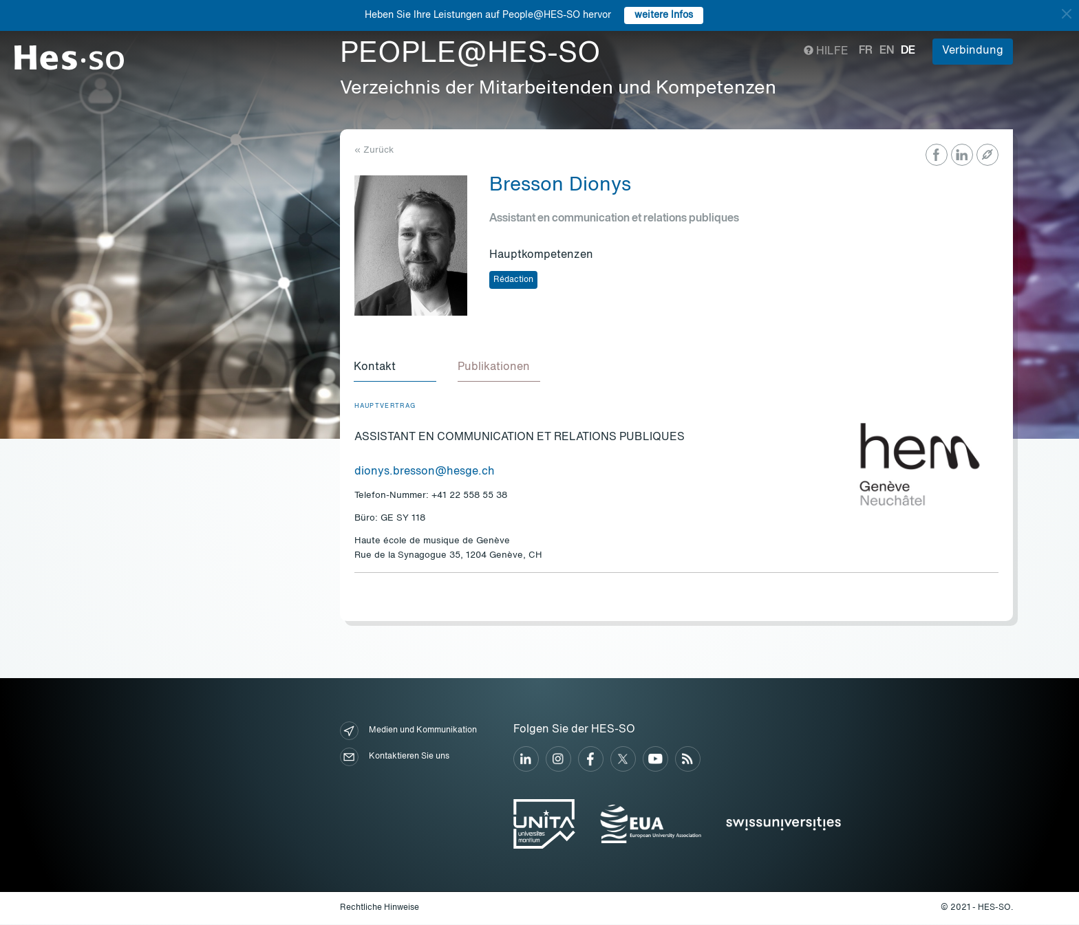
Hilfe (826, 51)
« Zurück (374, 150)
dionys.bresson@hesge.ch (424, 472)
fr (866, 50)
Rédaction (513, 280)
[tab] (395, 368)
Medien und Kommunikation (408, 731)
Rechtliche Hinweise (379, 908)
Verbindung (972, 50)
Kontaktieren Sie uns (394, 757)
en (886, 50)
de (908, 50)
